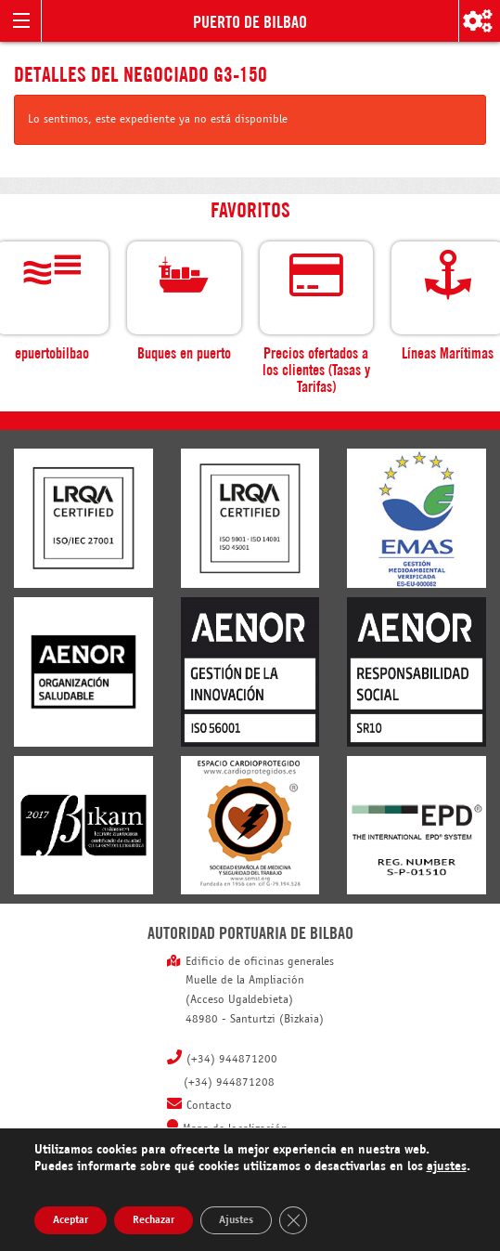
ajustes (447, 1167)
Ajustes (236, 1220)
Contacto (209, 1106)
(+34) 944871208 (229, 1082)
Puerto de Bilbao (250, 20)
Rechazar (153, 1220)
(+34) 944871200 (231, 1059)
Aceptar (70, 1220)
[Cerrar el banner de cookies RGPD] (293, 1220)
